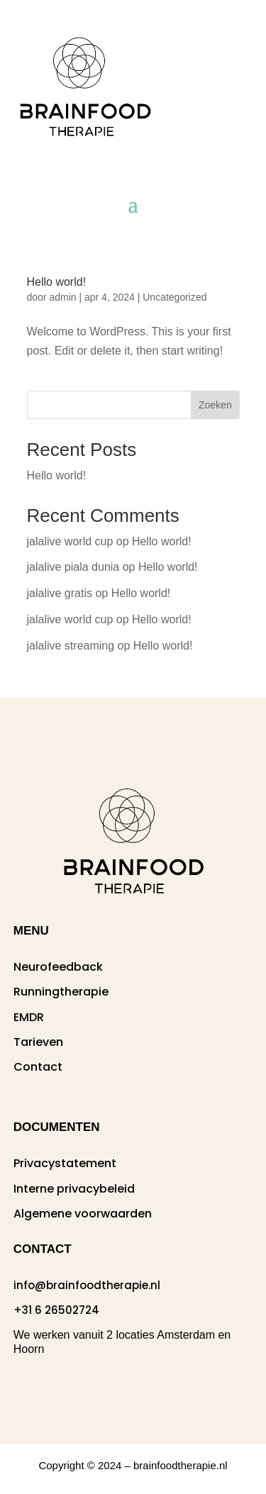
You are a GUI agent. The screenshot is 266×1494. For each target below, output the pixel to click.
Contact (37, 1067)
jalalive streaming (71, 646)
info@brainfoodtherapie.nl (86, 1285)
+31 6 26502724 (56, 1310)
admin (62, 297)
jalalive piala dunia (73, 567)
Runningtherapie (61, 991)
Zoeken (215, 405)
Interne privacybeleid (74, 1189)
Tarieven (38, 1042)
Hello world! (57, 282)
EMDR (28, 1017)
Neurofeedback (58, 967)
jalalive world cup (70, 541)
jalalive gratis (59, 593)
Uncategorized (174, 297)
